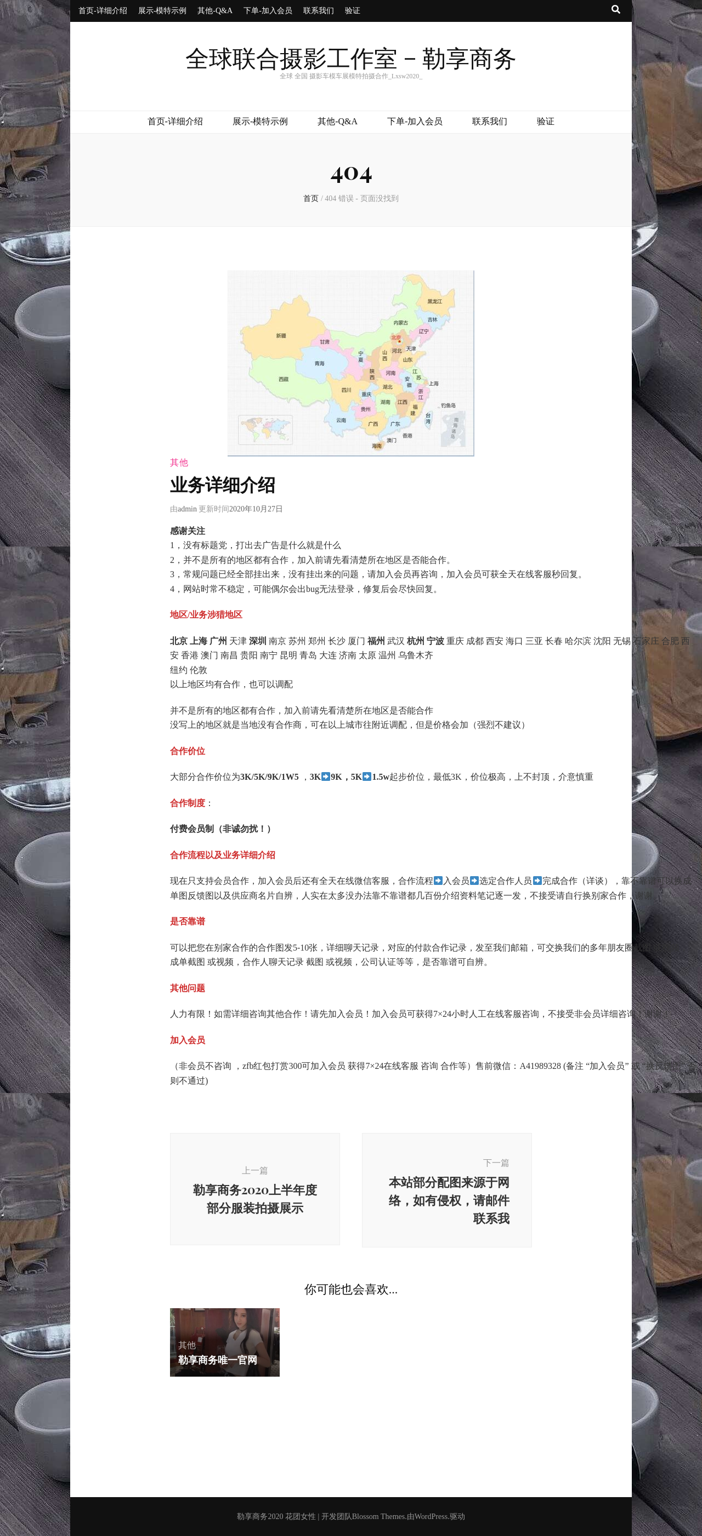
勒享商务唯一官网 (217, 1359)
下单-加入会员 (268, 11)
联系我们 (318, 11)
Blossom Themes (378, 1516)
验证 (352, 11)
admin (187, 509)
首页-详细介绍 (102, 11)
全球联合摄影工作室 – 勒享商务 (351, 60)
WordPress (431, 1516)
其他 (179, 462)
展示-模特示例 (162, 11)
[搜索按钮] (616, 10)
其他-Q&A (215, 11)
